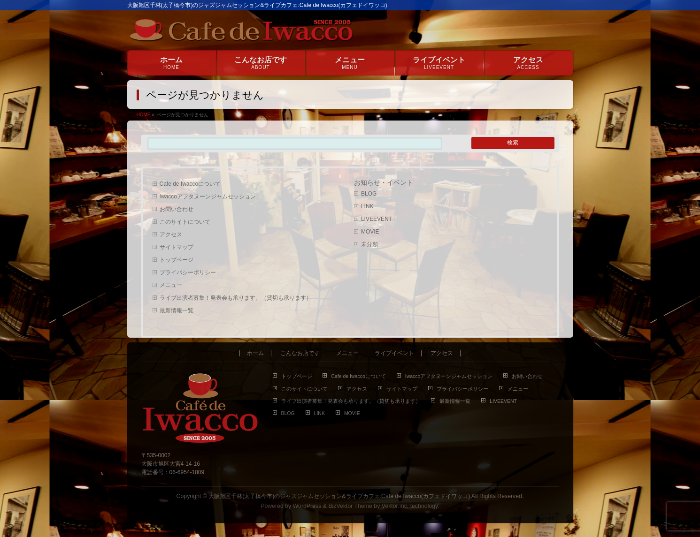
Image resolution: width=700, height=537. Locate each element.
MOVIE (370, 231)
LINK (367, 206)
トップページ (176, 260)
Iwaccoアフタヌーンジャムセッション (208, 196)
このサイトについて (185, 222)
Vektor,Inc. (395, 506)
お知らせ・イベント (383, 182)
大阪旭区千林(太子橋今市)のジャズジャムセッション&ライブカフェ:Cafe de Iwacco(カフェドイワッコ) (339, 496)
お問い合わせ (176, 209)
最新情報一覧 (176, 310)
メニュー (171, 285)
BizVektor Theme (350, 506)
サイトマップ (176, 247)
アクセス (171, 234)
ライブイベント (394, 353)
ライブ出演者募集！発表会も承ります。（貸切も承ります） (236, 298)
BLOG (369, 193)
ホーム (255, 353)
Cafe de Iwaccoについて (190, 184)
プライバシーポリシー (188, 272)
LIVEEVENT (376, 219)
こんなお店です (300, 353)
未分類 (369, 244)
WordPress (307, 506)
